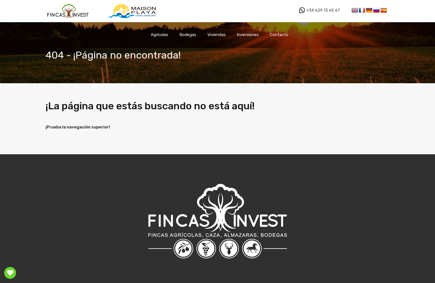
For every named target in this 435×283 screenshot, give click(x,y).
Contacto (279, 34)
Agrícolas (159, 34)
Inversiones (248, 34)
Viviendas (216, 34)
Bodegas (187, 34)
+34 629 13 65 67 (319, 10)
